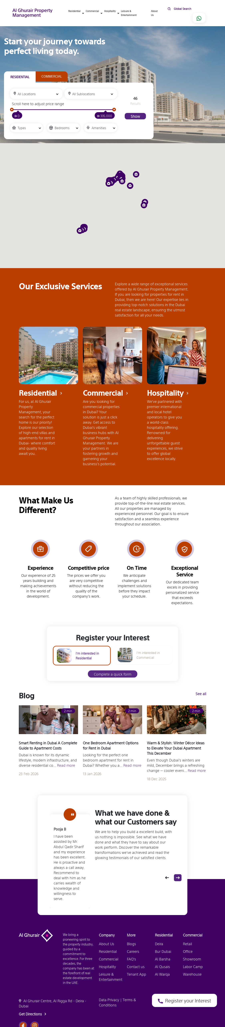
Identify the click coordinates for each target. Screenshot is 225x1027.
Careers (133, 951)
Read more (66, 766)
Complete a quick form (112, 681)
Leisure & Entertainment (129, 13)
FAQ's (131, 958)
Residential (108, 951)
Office (188, 951)
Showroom (192, 958)
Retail (187, 943)
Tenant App (136, 974)
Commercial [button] (93, 11)
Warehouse (192, 974)
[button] (131, 186)
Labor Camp (193, 966)
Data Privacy (109, 999)
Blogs (131, 943)
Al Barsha (162, 958)
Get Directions (33, 1013)
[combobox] (36, 94)
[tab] (20, 77)
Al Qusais (162, 966)
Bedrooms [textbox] (62, 128)
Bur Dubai (163, 951)
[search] (196, 8)
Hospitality (107, 966)
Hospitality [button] (110, 11)
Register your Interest (185, 241)
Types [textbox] (22, 128)
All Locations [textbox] (27, 94)
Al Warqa (162, 974)
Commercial (108, 958)
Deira (159, 943)
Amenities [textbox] (99, 128)
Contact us (136, 966)
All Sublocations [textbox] (83, 94)
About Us (154, 13)
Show (135, 116)
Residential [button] (75, 11)
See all (202, 693)
